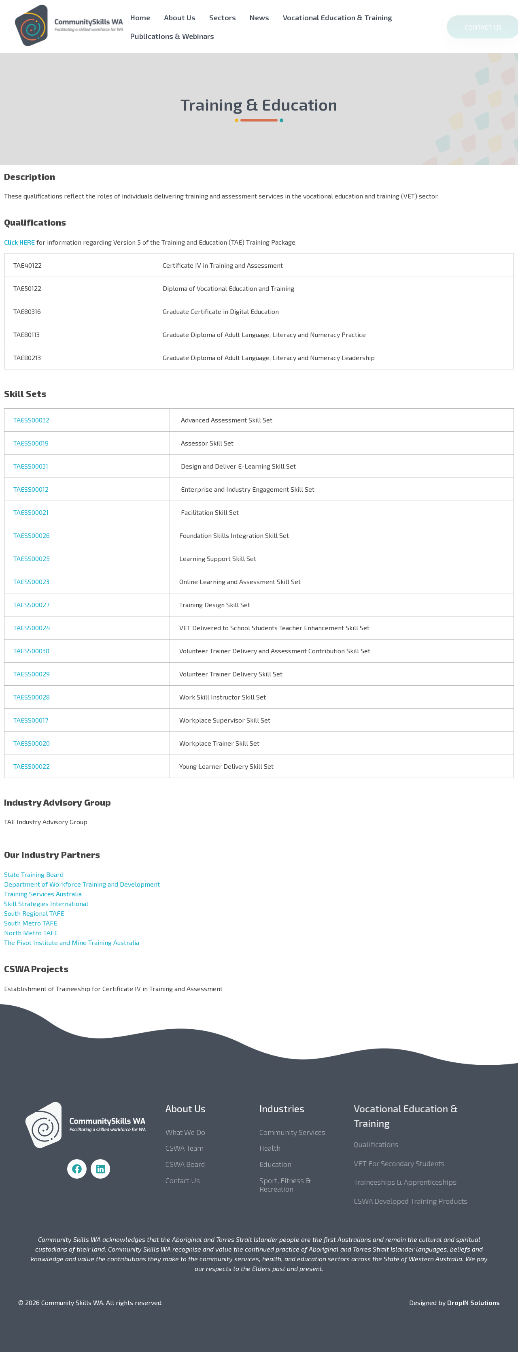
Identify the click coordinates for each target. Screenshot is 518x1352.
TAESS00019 (31, 443)
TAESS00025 (31, 558)
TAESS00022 (31, 766)
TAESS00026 (31, 535)
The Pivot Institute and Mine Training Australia (71, 942)
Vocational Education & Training (337, 17)
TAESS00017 (30, 720)
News (259, 17)
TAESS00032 (31, 420)
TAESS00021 (31, 512)
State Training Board (34, 874)
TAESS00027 (31, 604)
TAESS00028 (31, 697)
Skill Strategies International (46, 903)
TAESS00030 (31, 651)
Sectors (222, 17)
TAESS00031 (30, 466)
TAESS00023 (31, 581)
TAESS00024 (31, 627)
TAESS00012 (31, 489)
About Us (179, 17)
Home (140, 17)
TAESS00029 (31, 674)
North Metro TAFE (31, 932)
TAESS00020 (31, 743)
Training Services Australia (43, 894)
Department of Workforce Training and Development (82, 884)
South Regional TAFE (34, 913)
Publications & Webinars (172, 36)
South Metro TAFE (30, 923)
